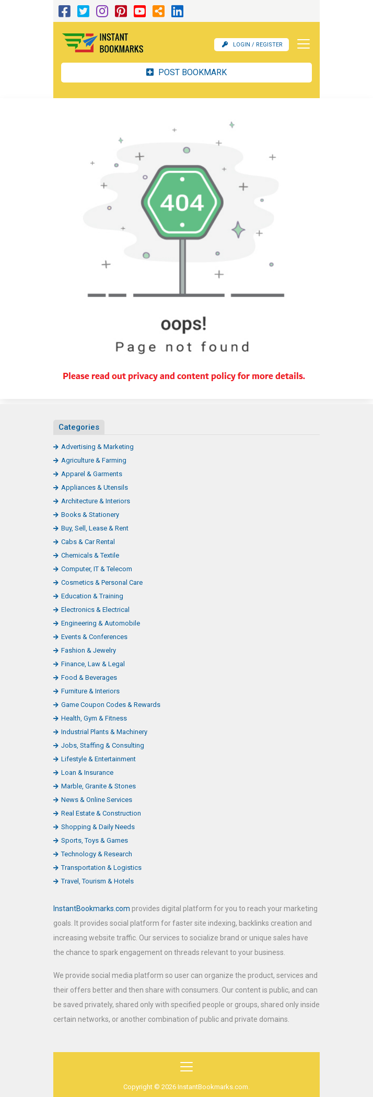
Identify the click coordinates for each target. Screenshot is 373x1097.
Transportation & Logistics (101, 867)
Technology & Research (96, 854)
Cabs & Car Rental (88, 542)
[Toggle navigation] (300, 43)
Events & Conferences (94, 637)
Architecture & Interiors (95, 501)
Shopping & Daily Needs (98, 827)
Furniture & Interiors (90, 691)
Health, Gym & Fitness (94, 718)
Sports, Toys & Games (94, 840)
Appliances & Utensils (94, 487)
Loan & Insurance (87, 772)
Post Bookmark (186, 72)
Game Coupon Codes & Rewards (110, 705)
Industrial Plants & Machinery (104, 732)
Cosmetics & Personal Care (102, 582)
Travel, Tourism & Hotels (97, 881)
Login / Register (252, 44)
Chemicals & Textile (90, 555)
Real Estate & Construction (101, 813)
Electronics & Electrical (95, 610)
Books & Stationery (90, 514)
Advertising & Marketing (97, 447)
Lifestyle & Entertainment (98, 759)
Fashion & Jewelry (88, 650)
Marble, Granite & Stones (98, 786)
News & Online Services (96, 800)
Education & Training (92, 596)
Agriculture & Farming (93, 460)
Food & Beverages (89, 677)
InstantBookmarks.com (91, 908)
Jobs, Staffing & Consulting (102, 745)
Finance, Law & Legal (93, 664)
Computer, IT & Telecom (96, 569)
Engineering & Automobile (100, 623)
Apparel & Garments (91, 474)
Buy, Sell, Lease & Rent (95, 528)
